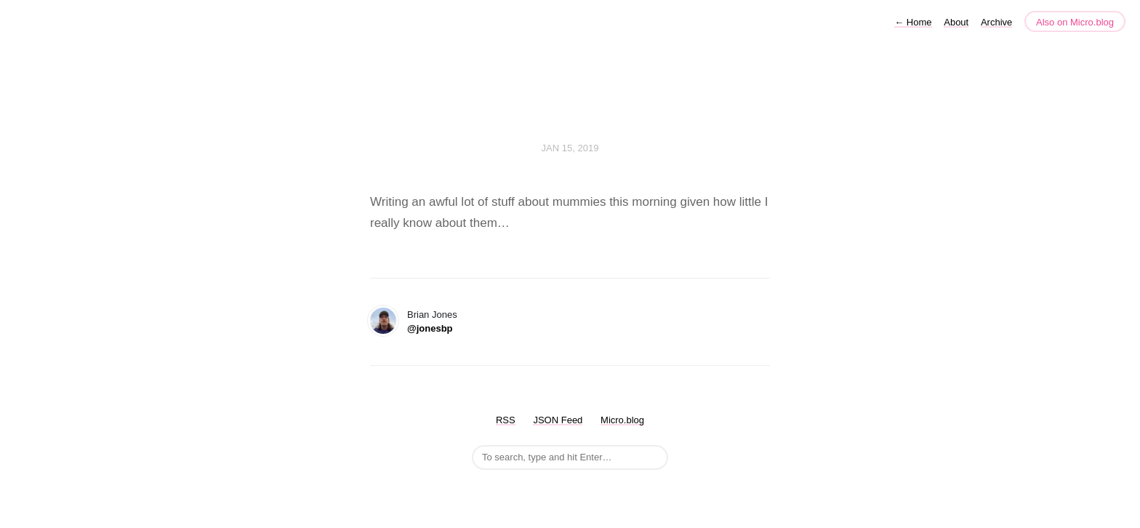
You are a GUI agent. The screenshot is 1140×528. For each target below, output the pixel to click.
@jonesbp (430, 328)
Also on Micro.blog (1075, 22)
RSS (505, 420)
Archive (996, 22)
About (956, 22)
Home (912, 22)
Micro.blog (622, 420)
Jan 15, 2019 (570, 148)
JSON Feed (557, 420)
